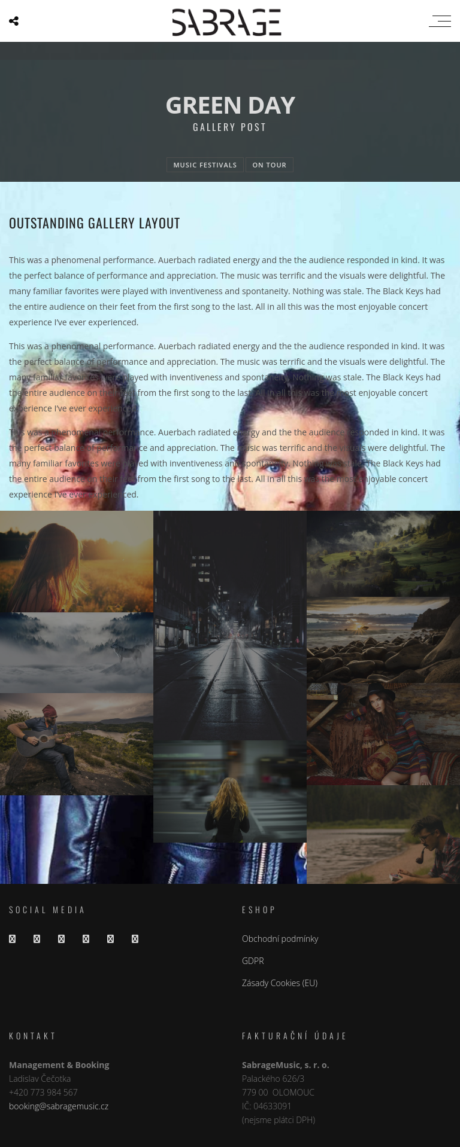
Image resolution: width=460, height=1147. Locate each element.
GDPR (253, 960)
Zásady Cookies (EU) (279, 983)
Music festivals (205, 164)
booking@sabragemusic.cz (58, 1106)
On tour (269, 164)
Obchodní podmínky (280, 938)
